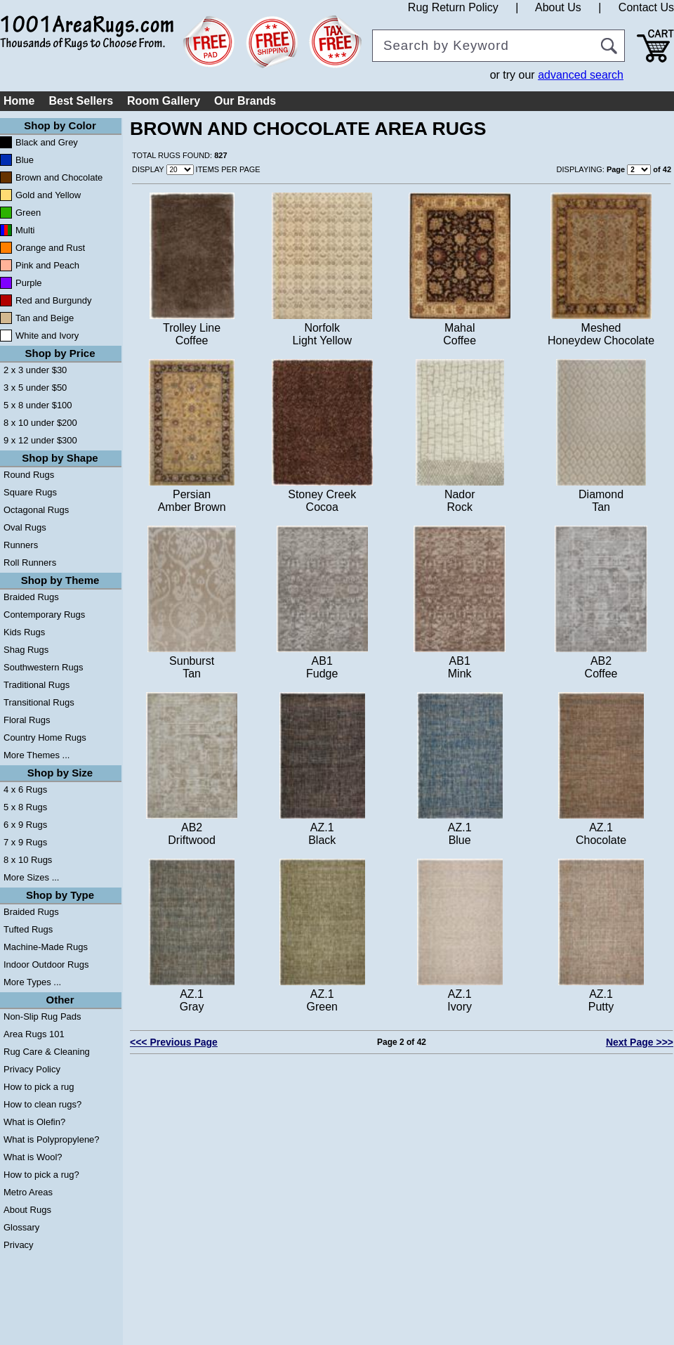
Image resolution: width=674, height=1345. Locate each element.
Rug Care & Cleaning (47, 1051)
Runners (21, 545)
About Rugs (27, 1209)
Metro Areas (28, 1192)
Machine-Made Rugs (46, 947)
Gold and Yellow (48, 195)
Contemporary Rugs (44, 614)
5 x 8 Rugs (25, 807)
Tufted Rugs (28, 929)
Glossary (21, 1227)
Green (28, 212)
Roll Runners (30, 562)
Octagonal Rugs (36, 510)
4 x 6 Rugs (25, 789)
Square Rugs (30, 492)
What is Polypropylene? (52, 1139)
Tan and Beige (44, 318)
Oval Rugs (25, 527)
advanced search (580, 75)
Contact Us (646, 7)
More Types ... (32, 982)
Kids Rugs (24, 632)
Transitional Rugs (39, 702)
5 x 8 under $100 (38, 405)
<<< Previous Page (174, 1042)
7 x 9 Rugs (25, 842)
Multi (24, 230)
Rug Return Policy (453, 7)
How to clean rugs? (42, 1104)
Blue (24, 160)
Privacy (19, 1245)
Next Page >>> (639, 1042)
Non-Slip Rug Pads (42, 1016)
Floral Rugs (27, 720)
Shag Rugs (26, 649)
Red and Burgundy (53, 300)
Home (19, 101)
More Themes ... (37, 755)
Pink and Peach (47, 265)
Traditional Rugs (37, 685)
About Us (558, 7)
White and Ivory (47, 335)
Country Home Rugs (45, 737)
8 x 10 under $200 (40, 422)
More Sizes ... (31, 877)
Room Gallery (163, 101)
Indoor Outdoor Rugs (46, 964)
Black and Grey (46, 142)
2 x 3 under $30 (35, 370)
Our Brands (245, 101)
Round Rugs (29, 474)
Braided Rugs (31, 597)
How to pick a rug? (41, 1174)
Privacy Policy (32, 1069)
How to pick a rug (39, 1086)
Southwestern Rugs (43, 667)
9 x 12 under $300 (40, 440)
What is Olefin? (34, 1122)
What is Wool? (33, 1157)
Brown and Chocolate (59, 177)
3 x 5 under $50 (35, 387)
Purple (28, 283)
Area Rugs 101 (34, 1034)
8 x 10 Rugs (28, 860)
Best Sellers (80, 101)
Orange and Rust (50, 247)
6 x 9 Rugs (25, 824)
